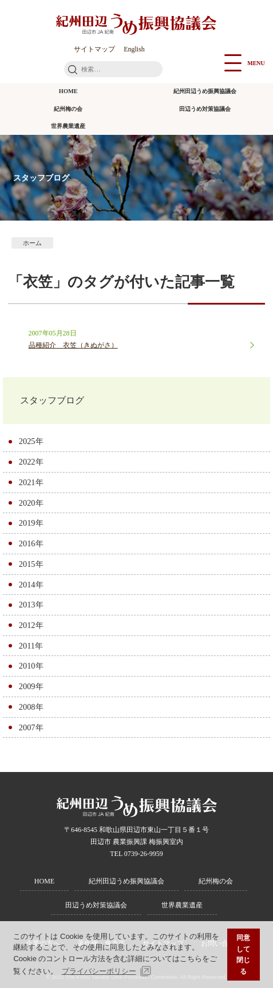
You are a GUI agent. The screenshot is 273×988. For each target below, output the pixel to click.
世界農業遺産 (68, 126)
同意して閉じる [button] (243, 954)
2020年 (31, 502)
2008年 (31, 706)
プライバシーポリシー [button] (99, 971)
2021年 (31, 482)
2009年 (31, 686)
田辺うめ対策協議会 (205, 109)
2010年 (31, 665)
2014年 (31, 584)
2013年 (31, 604)
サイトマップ (94, 49)
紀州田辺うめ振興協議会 (204, 91)
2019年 (31, 522)
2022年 (31, 461)
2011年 (31, 645)
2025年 (31, 441)
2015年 (31, 564)
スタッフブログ (52, 400)
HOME (68, 91)
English (134, 49)
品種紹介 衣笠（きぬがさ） (73, 345)
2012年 (31, 625)
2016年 (31, 543)
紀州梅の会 (68, 109)
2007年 (31, 727)
